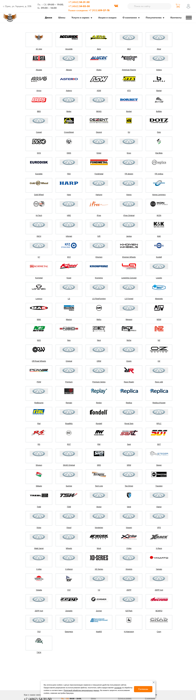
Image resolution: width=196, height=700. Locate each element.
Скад (159, 632)
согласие (118, 688)
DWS (69, 153)
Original (69, 361)
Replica (129, 403)
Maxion (69, 319)
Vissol (68, 527)
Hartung (99, 195)
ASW (99, 91)
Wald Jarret (39, 548)
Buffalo (159, 111)
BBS (39, 111)
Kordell (159, 257)
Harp (69, 195)
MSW (159, 319)
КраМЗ (99, 632)
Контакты (176, 17)
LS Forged (129, 299)
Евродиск (69, 632)
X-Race (159, 548)
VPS (159, 527)
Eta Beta (158, 153)
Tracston (158, 486)
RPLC (158, 423)
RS (39, 444)
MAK (39, 319)
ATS (129, 91)
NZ (159, 340)
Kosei (69, 278)
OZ (159, 361)
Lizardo (159, 278)
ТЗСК (39, 652)
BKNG (99, 111)
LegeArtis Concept (129, 278)
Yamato (159, 569)
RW (98, 444)
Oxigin (129, 361)
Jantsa (129, 236)
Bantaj (159, 91)
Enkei (99, 153)
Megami (129, 319)
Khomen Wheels (129, 257)
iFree (99, 215)
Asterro (69, 91)
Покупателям (154, 17)
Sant (129, 444)
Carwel (39, 132)
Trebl (39, 507)
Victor (39, 527)
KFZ (69, 257)
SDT (159, 444)
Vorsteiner (99, 527)
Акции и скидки (107, 17)
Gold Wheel (39, 195)
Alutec (98, 70)
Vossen (129, 527)
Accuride (69, 49)
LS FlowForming (99, 299)
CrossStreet (69, 132)
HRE (69, 215)
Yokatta (39, 590)
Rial (39, 423)
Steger (159, 465)
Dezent (99, 132)
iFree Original (128, 215)
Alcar (159, 49)
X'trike (129, 548)
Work (99, 548)
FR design (129, 174)
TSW (69, 507)
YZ (99, 590)
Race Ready (129, 382)
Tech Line (99, 486)
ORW (99, 361)
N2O (39, 340)
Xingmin (129, 569)
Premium (69, 382)
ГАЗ (39, 632)
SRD (99, 465)
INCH (39, 236)
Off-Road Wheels (39, 361)
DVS (39, 153)
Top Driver (129, 486)
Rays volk (159, 382)
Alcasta (39, 70)
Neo (69, 340)
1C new (39, 49)
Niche (129, 340)
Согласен (143, 689)
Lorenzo (39, 299)
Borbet (129, 111)
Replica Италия (159, 403)
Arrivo (38, 91)
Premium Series (98, 382)
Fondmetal (99, 174)
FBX (69, 174)
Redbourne (38, 403)
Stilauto (39, 486)
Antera (159, 70)
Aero (99, 49)
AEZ (129, 49)
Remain (69, 403)
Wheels (69, 548)
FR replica (159, 174)
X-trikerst (69, 569)
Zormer (99, 611)
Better (68, 111)
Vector (99, 507)
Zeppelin (68, 611)
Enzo (129, 153)
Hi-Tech (39, 215)
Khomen (99, 257)
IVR (98, 236)
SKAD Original (69, 465)
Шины (61, 17)
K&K (159, 236)
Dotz (159, 132)
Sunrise (69, 486)
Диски (48, 17)
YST (69, 590)
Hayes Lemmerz (159, 195)
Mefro (99, 319)
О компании (130, 17)
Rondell (99, 423)
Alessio (69, 70)
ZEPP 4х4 (39, 611)
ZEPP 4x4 (159, 590)
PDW (39, 382)
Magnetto (159, 299)
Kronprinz (99, 278)
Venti (129, 507)
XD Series (99, 569)
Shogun (39, 465)
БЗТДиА (129, 611)
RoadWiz (69, 423)
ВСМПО (159, 611)
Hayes (129, 195)
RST (69, 444)
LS (69, 299)
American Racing (129, 70)
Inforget (69, 236)
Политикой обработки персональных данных (81, 690)
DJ (129, 132)
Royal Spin (128, 423)
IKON (159, 215)
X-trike (39, 569)
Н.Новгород (129, 632)
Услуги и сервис (80, 17)
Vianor (159, 507)
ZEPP (128, 590)
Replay (99, 403)
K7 (39, 257)
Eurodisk (39, 174)
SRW (129, 465)
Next (99, 340)
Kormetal (39, 278)
